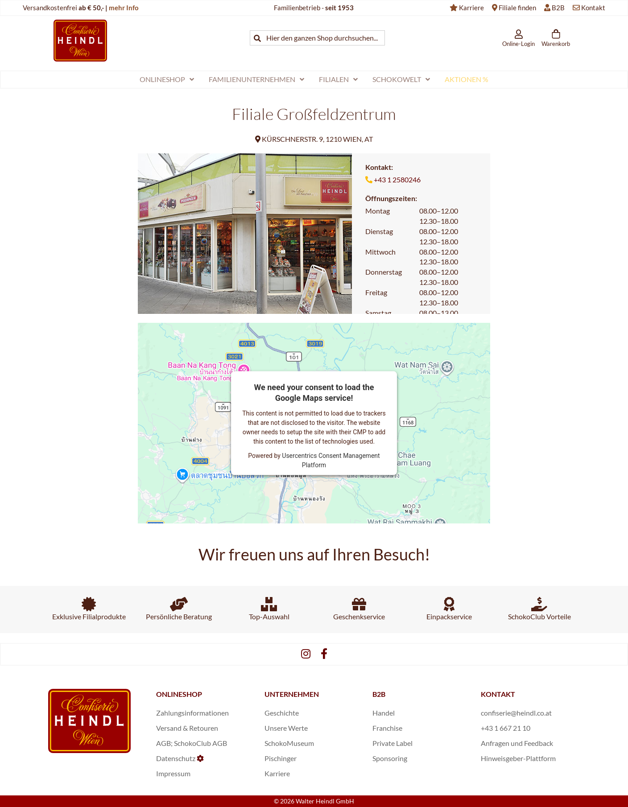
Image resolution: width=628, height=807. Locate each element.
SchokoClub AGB (200, 743)
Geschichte (281, 712)
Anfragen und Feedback (517, 743)
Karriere (471, 8)
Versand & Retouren (187, 728)
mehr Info (124, 8)
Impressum (173, 773)
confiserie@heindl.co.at (516, 712)
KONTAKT (498, 694)
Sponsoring (389, 758)
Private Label (392, 743)
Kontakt (593, 8)
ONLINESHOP (179, 694)
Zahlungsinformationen (192, 712)
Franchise (387, 728)
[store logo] (80, 40)
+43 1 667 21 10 (505, 728)
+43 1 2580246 (397, 179)
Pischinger (280, 758)
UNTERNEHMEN (291, 694)
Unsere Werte (286, 728)
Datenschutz (175, 758)
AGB (163, 743)
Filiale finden (517, 8)
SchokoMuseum (289, 743)
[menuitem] (167, 79)
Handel (383, 712)
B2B (558, 8)
